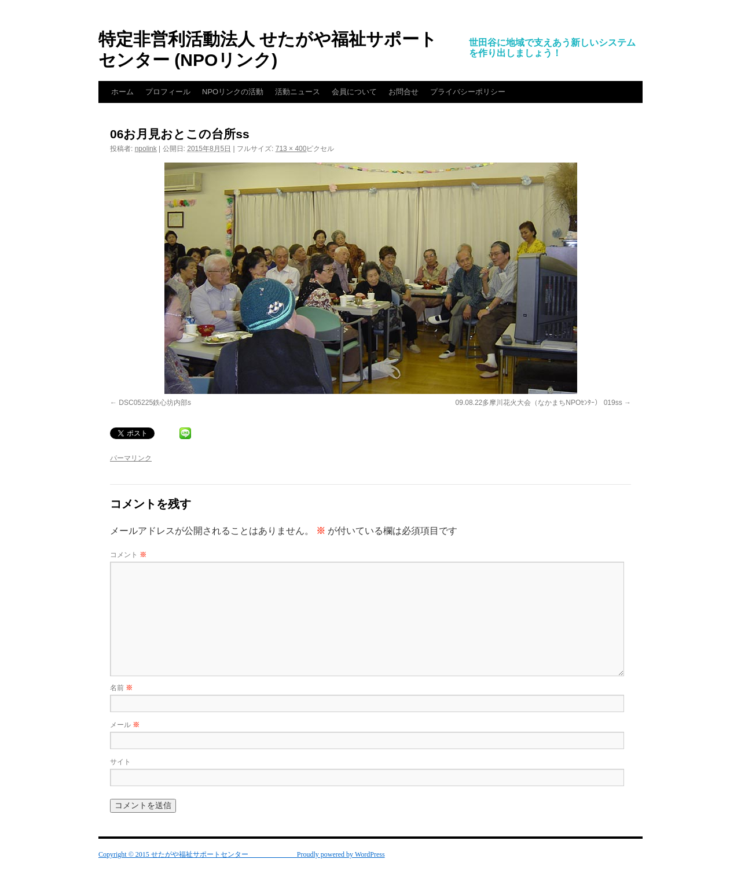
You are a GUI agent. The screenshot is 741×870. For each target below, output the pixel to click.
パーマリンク (131, 458)
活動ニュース (297, 91)
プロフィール (167, 91)
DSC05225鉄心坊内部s (155, 403)
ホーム (122, 91)
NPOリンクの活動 (232, 91)
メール (125, 725)
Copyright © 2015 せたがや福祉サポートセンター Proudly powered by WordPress (241, 854)
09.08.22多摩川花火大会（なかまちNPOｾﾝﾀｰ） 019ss (539, 403)
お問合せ (403, 91)
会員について (354, 91)
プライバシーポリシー (467, 91)
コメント (128, 555)
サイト (120, 762)
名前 (121, 688)
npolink (146, 149)
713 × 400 (291, 149)
